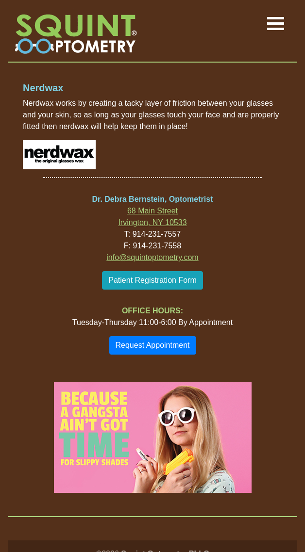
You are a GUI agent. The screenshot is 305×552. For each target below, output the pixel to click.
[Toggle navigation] (275, 24)
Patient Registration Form (152, 280)
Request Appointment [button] (153, 345)
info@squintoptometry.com (152, 257)
